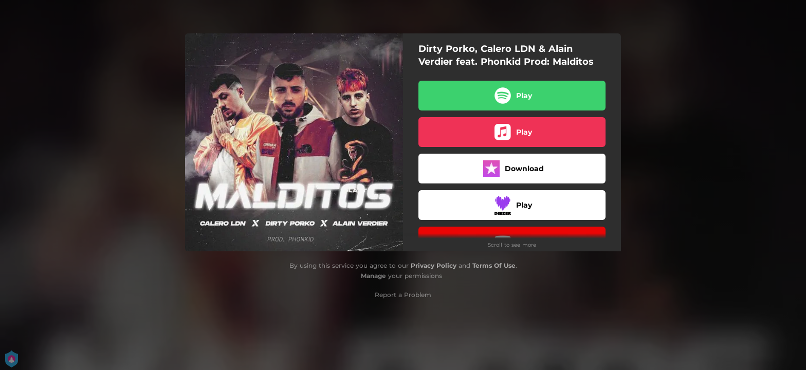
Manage (373, 276)
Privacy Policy (433, 265)
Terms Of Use (494, 265)
